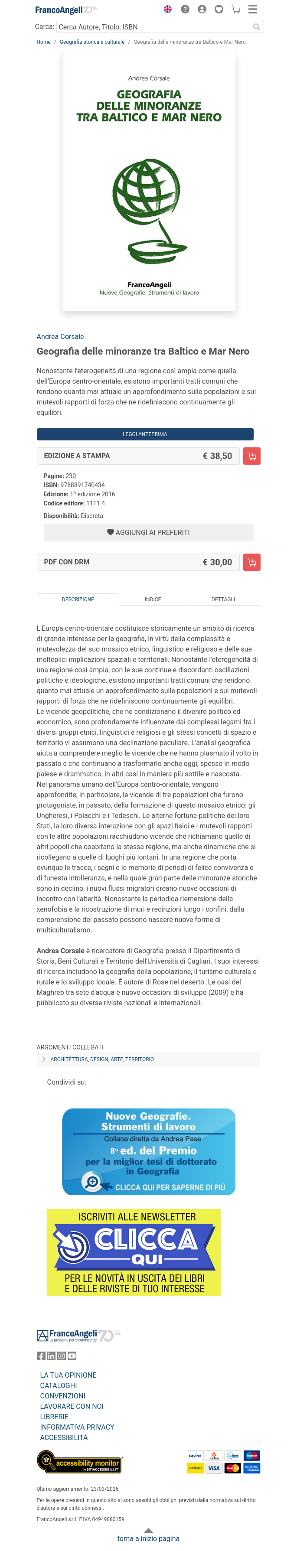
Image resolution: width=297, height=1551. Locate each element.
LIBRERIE (54, 1417)
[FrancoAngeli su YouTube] (72, 1358)
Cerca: (45, 27)
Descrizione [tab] (78, 599)
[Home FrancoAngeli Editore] (66, 10)
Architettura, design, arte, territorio (102, 1059)
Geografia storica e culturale (92, 42)
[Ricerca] (257, 27)
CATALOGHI (58, 1386)
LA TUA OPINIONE (68, 1375)
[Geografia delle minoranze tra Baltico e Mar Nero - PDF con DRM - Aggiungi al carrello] (252, 562)
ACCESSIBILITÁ (64, 1438)
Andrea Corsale (60, 336)
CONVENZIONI (62, 1396)
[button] (166, 10)
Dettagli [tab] (223, 599)
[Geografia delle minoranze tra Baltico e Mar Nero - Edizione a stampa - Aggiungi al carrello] (252, 456)
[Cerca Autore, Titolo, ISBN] (153, 27)
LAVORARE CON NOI (72, 1406)
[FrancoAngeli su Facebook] (41, 1358)
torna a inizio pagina (148, 1539)
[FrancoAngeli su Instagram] (61, 1358)
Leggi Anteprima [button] (145, 434)
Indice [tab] (153, 599)
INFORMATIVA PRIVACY (77, 1427)
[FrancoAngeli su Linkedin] (51, 1358)
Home (44, 42)
